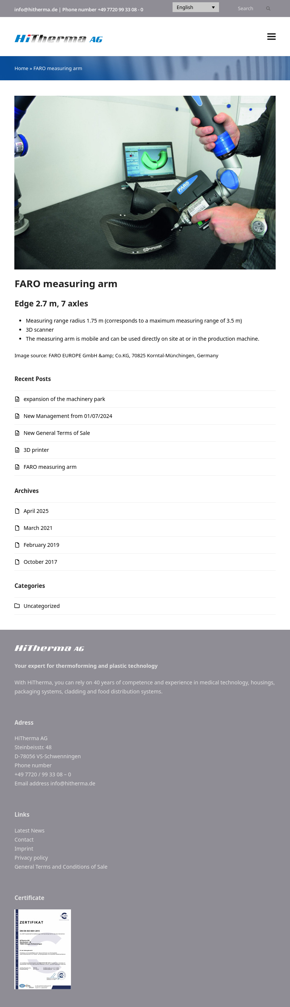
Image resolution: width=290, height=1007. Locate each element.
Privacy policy (31, 857)
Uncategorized (41, 605)
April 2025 (35, 510)
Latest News (29, 830)
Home (21, 68)
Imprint (23, 848)
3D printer (36, 449)
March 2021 (37, 527)
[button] (271, 37)
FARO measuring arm (49, 466)
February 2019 (41, 544)
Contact (24, 839)
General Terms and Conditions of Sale (60, 866)
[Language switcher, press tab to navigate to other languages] (196, 7)
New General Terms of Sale (56, 432)
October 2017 (40, 561)
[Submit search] (268, 8)
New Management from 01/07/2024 (67, 415)
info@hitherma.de (35, 9)
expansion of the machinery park (64, 398)
